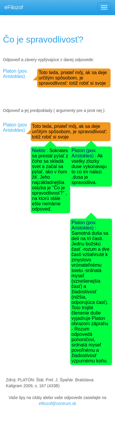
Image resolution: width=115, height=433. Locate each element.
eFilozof (13, 7)
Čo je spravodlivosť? (43, 39)
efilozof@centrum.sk (57, 403)
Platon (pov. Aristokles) (15, 74)
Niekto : (41, 150)
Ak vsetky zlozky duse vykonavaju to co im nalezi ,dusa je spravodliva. (89, 169)
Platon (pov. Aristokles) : (84, 153)
